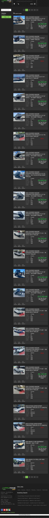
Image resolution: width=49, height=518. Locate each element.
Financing (33, 490)
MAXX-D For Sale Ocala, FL (34, 498)
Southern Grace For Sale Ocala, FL (37, 503)
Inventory (23, 490)
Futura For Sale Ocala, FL (23, 498)
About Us (28, 490)
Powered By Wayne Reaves (24, 514)
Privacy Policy (3, 512)
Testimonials (45, 490)
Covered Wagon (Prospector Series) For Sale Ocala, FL (29, 496)
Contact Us (9, 512)
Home (19, 490)
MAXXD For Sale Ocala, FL (35, 500)
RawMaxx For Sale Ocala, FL (23, 503)
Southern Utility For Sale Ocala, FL (40, 505)
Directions (13, 512)
